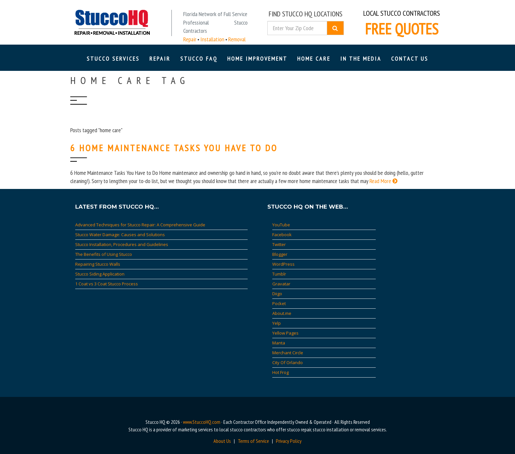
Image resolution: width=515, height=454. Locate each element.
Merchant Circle (287, 353)
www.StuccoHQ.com (201, 422)
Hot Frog (280, 372)
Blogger (279, 254)
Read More (383, 181)
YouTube (281, 225)
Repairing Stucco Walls (97, 264)
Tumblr (279, 274)
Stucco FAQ (198, 58)
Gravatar (281, 284)
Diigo (277, 294)
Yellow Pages (285, 333)
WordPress (283, 264)
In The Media (360, 58)
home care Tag (130, 80)
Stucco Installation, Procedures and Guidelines (121, 244)
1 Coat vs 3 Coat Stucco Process (106, 284)
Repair (159, 58)
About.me (281, 313)
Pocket (279, 303)
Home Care (313, 58)
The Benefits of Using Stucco (103, 254)
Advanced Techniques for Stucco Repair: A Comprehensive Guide (140, 225)
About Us (222, 441)
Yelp (276, 323)
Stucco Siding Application (99, 274)
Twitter (279, 244)
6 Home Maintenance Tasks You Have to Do (174, 148)
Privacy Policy (289, 441)
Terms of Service (253, 441)
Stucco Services (113, 58)
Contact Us (409, 58)
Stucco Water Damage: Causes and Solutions (120, 234)
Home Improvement (257, 58)
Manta (278, 343)
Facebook (282, 234)
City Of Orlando (287, 362)
